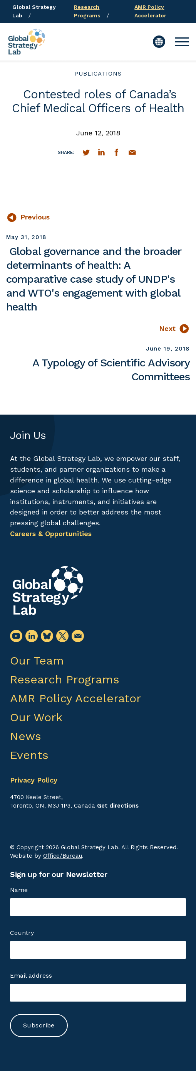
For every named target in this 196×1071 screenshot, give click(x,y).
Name (19, 890)
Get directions (118, 805)
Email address (31, 975)
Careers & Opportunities (51, 534)
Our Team (37, 660)
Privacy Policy (33, 780)
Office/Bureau (62, 855)
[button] (182, 41)
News (25, 736)
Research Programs (64, 679)
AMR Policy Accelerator (75, 698)
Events (29, 755)
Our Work (36, 717)
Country (22, 932)
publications (98, 73)
